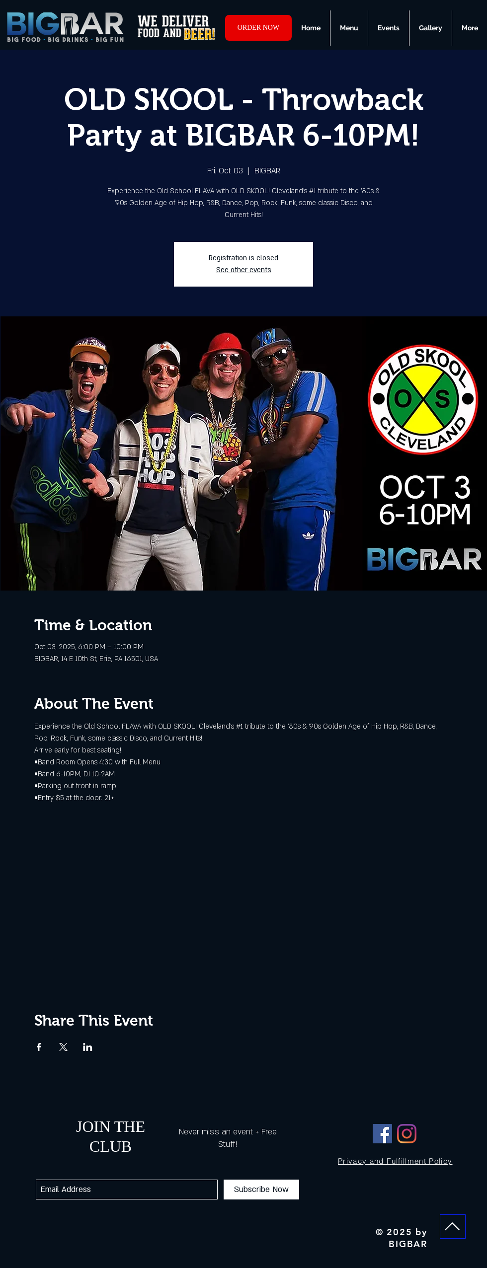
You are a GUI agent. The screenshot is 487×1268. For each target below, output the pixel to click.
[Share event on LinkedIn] (87, 1047)
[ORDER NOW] (258, 28)
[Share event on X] (63, 1047)
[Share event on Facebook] (39, 1047)
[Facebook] (382, 1133)
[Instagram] (406, 1133)
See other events (243, 270)
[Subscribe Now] (261, 1189)
